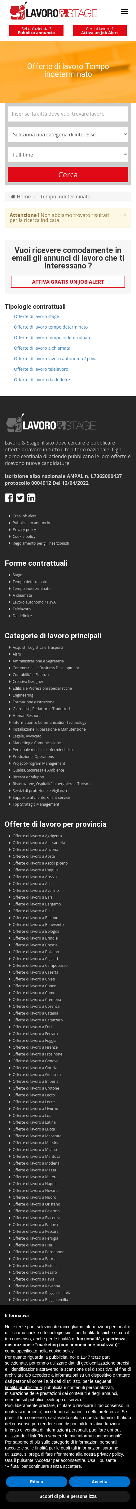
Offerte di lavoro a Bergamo (37, 904)
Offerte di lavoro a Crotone (36, 1088)
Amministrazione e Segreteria (38, 661)
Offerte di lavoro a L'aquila (36, 870)
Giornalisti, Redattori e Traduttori (41, 708)
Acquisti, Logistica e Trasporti (38, 647)
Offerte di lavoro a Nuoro (34, 1197)
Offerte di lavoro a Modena (36, 1163)
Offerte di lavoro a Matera (35, 1176)
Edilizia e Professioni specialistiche (42, 688)
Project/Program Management (39, 763)
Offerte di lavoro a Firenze (35, 1047)
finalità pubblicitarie (23, 1387)
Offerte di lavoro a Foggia (34, 1040)
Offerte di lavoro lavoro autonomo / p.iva (55, 358)
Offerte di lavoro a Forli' (33, 1026)
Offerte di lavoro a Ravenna (36, 1286)
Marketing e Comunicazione (37, 743)
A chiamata (22, 595)
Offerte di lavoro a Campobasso (40, 965)
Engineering (23, 695)
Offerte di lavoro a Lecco (34, 1095)
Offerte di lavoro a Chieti (34, 979)
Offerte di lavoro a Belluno (35, 917)
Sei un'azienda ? (36, 30)
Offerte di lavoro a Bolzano (36, 951)
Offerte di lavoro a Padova (35, 1224)
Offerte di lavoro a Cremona (37, 999)
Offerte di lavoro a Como (34, 992)
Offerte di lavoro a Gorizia (35, 1067)
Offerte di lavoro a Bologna (36, 931)
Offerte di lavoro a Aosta (34, 856)
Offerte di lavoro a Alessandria (39, 842)
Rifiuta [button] (36, 1481)
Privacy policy (24, 529)
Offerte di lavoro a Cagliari (35, 958)
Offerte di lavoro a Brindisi (35, 938)
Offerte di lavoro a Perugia (35, 1238)
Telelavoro (22, 609)
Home (21, 196)
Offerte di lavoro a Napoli (34, 1183)
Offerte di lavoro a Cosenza (36, 1006)
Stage (17, 574)
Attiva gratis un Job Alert (68, 281)
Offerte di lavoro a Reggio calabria (42, 1292)
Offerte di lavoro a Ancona (35, 849)
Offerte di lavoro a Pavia (33, 1279)
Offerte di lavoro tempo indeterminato (52, 337)
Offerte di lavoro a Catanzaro (38, 1020)
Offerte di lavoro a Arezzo (35, 876)
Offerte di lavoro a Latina (34, 1122)
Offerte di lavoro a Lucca (34, 1129)
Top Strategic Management (36, 804)
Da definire (22, 615)
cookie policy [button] (61, 1350)
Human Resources (28, 715)
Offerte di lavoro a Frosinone (37, 1054)
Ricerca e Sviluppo (28, 777)
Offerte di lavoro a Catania (35, 1013)
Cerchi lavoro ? (99, 30)
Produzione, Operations (33, 756)
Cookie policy (24, 536)
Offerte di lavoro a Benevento (38, 924)
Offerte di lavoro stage (36, 316)
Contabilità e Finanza (31, 674)
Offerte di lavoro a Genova (35, 1061)
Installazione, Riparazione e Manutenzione (49, 729)
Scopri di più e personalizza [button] (67, 1496)
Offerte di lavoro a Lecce (34, 1101)
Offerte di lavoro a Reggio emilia (40, 1299)
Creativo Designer (28, 681)
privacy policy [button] (110, 1454)
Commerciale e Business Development (46, 667)
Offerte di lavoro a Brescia (35, 945)
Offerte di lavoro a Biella (34, 911)
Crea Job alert (24, 516)
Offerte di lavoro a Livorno (35, 1108)
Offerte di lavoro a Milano (35, 1149)
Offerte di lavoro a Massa (34, 1170)
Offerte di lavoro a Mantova (36, 1156)
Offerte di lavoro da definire (42, 380)
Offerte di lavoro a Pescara (36, 1231)
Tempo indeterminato (65, 196)
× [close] (125, 215)
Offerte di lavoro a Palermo (36, 1211)
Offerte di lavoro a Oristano (36, 1204)
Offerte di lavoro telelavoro (41, 369)
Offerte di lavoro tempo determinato (51, 327)
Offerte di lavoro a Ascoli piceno (40, 863)
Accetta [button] (99, 1481)
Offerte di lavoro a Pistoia (35, 1265)
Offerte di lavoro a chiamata (42, 348)
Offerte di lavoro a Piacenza (36, 1217)
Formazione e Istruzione (34, 702)
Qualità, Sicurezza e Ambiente (38, 770)
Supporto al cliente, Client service (41, 797)
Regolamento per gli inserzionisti (41, 543)
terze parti (101, 1357)
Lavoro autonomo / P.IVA (34, 602)
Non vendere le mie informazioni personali (79, 1435)
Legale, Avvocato (27, 736)
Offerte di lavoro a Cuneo (34, 986)
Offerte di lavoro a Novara (35, 1190)
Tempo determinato (30, 581)
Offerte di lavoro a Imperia (36, 1081)
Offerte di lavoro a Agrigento (37, 836)
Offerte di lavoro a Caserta (35, 972)
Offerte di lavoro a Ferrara (35, 1033)
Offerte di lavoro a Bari (32, 897)
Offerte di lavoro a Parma (34, 1258)
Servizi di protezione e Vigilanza (40, 790)
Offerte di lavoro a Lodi (32, 1115)
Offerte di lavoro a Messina (36, 1142)
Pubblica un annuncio (31, 522)
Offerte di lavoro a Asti (32, 883)
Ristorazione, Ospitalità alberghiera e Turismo (52, 783)
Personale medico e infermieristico (43, 749)
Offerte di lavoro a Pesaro (35, 1272)
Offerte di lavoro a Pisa (32, 1245)
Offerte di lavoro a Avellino (36, 890)
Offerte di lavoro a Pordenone (38, 1252)
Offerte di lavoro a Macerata (37, 1136)
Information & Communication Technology (49, 722)
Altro (17, 654)
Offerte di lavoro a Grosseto (37, 1074)
